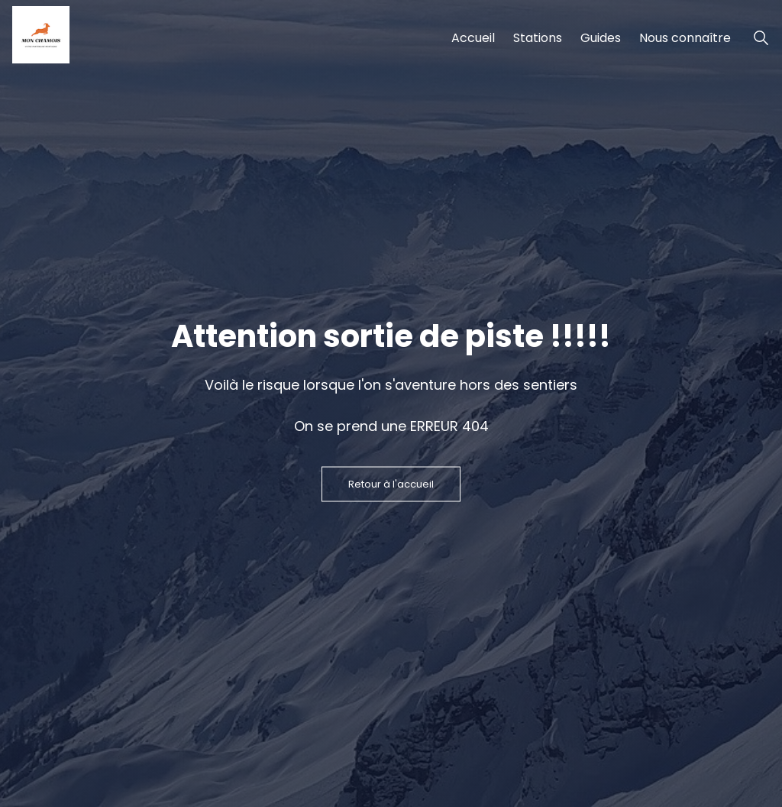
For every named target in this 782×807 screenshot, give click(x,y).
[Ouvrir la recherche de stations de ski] (760, 37)
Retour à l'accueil (391, 484)
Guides (600, 38)
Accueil (473, 38)
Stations (537, 38)
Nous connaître (685, 38)
